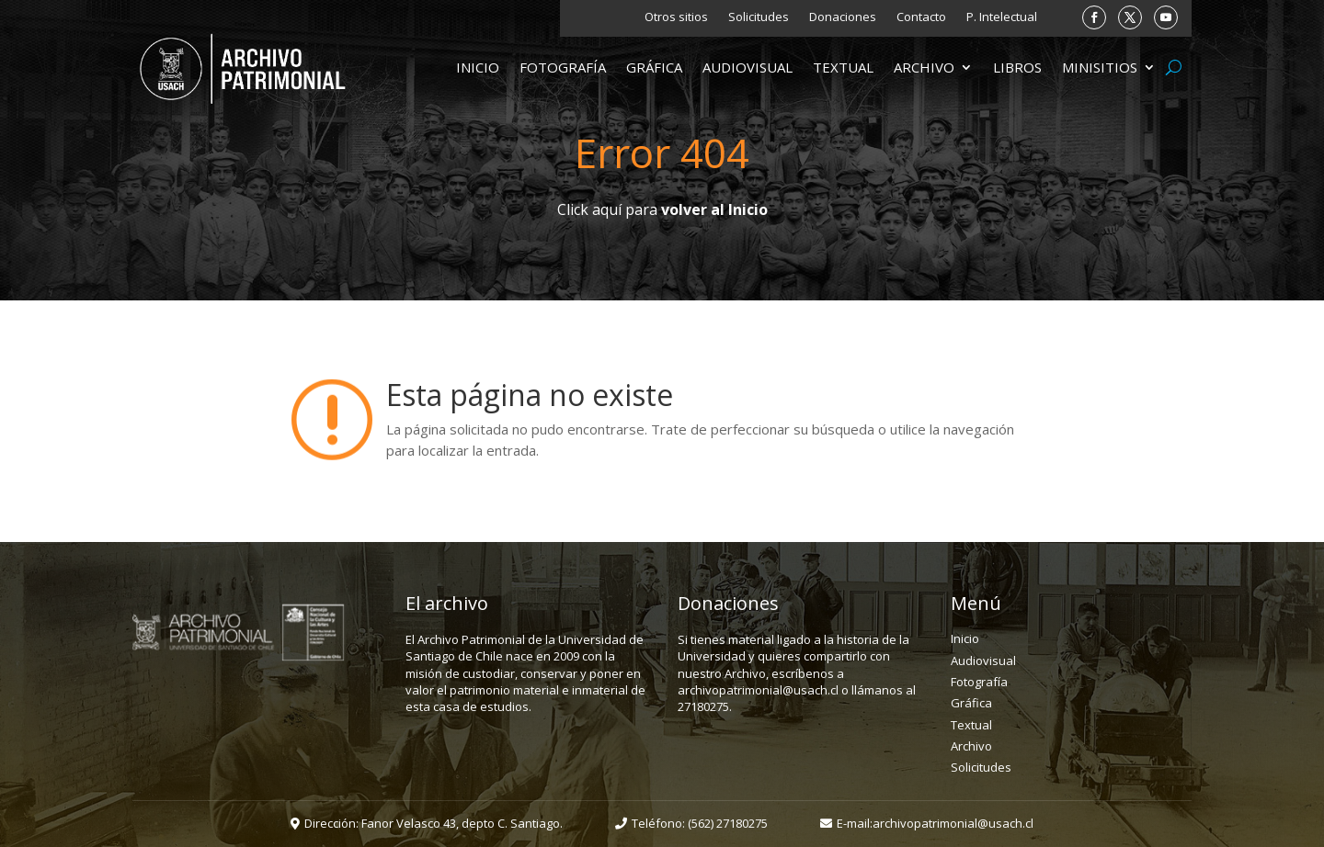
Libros (1017, 68)
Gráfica (654, 68)
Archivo (924, 68)
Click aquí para (662, 209)
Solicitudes (758, 17)
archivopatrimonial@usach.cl (953, 823)
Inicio (477, 68)
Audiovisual (747, 68)
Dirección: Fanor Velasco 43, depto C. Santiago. (433, 823)
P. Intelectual (1001, 17)
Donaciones (842, 17)
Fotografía (562, 68)
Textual (843, 68)
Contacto (921, 17)
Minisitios (1099, 68)
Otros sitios (676, 17)
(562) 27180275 (728, 823)
